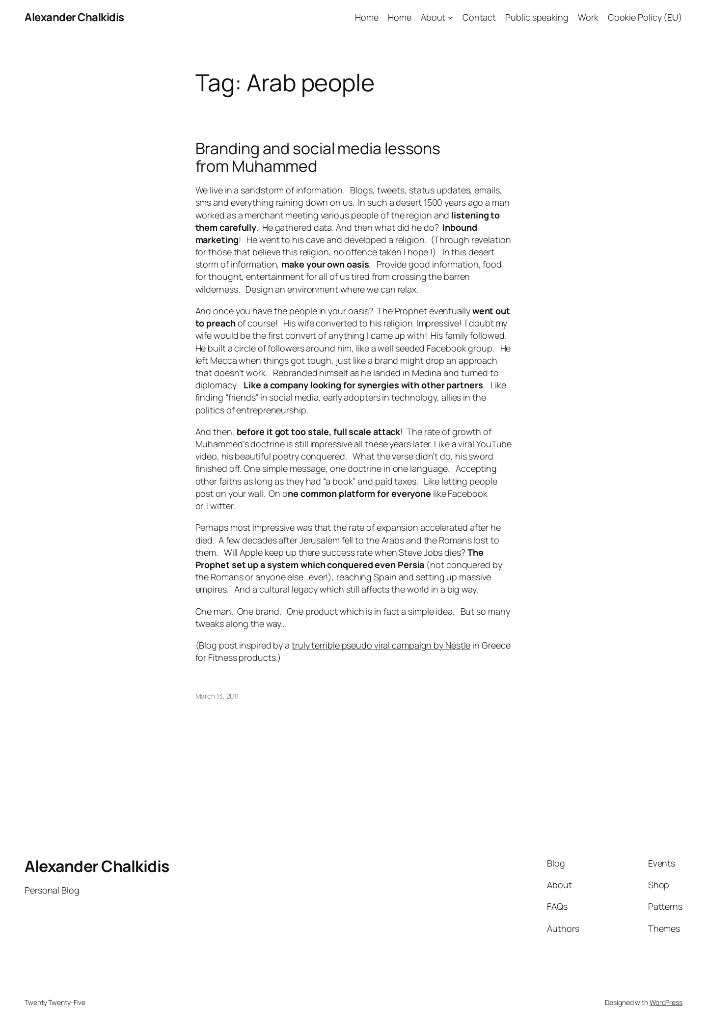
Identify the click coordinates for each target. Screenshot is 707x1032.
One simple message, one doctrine (312, 468)
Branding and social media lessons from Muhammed (318, 157)
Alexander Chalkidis (74, 17)
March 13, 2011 (217, 696)
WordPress (666, 1002)
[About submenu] (450, 17)
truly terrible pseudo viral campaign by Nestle (381, 645)
